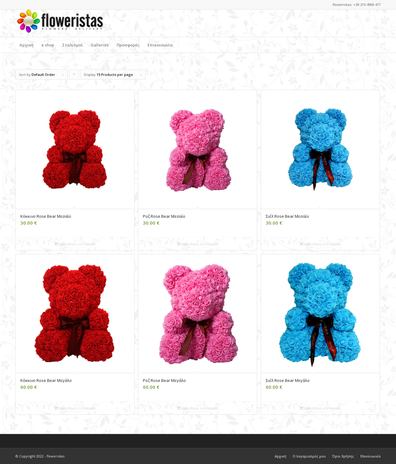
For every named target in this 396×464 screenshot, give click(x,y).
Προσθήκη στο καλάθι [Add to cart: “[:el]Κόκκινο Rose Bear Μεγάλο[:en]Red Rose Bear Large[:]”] (75, 408)
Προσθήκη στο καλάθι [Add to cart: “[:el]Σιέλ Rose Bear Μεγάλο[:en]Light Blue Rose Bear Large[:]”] (320, 408)
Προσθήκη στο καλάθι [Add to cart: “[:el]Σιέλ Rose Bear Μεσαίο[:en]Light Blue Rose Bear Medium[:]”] (320, 244)
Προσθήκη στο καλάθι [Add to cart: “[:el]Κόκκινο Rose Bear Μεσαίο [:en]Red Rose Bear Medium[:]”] (75, 244)
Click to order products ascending (74, 76)
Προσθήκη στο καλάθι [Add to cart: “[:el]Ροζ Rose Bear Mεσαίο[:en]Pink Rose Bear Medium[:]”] (197, 244)
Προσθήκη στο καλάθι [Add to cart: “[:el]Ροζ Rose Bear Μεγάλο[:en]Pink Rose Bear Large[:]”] (197, 408)
